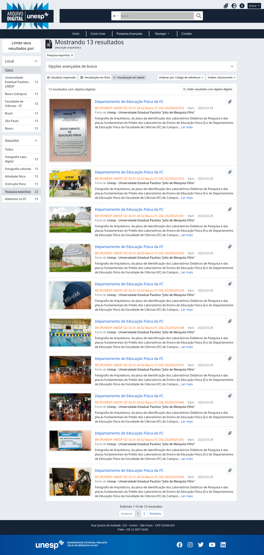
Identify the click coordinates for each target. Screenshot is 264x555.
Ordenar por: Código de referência (180, 77)
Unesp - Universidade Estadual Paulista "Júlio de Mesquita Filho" (151, 112)
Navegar (161, 33)
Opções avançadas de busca (73, 66)
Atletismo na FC (21, 200)
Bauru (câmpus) (21, 95)
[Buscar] (157, 15)
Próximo (155, 514)
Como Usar (98, 33)
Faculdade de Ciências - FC (21, 103)
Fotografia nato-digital (21, 159)
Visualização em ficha (95, 77)
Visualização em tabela (128, 77)
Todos (9, 70)
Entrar (253, 6)
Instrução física (21, 185)
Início (75, 33)
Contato (186, 33)
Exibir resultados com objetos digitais (207, 89)
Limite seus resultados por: (21, 45)
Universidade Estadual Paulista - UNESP (21, 82)
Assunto (12, 140)
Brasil (21, 114)
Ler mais (187, 127)
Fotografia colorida (21, 170)
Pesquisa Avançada (129, 33)
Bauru (21, 129)
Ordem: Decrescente (220, 77)
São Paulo (21, 122)
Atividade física (21, 177)
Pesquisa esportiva (21, 192)
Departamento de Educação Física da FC (129, 101)
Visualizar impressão (61, 77)
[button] (226, 6)
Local (9, 61)
